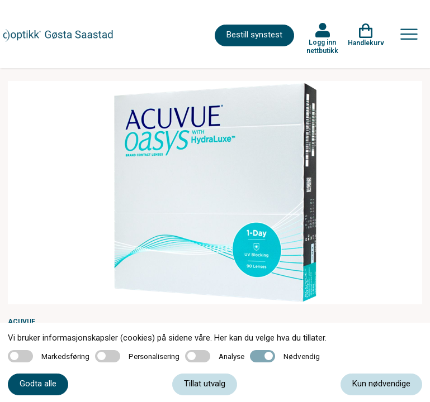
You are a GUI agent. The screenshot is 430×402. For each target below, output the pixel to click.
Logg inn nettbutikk (322, 46)
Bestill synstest (254, 35)
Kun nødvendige (381, 384)
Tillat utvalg (204, 384)
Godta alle (38, 384)
